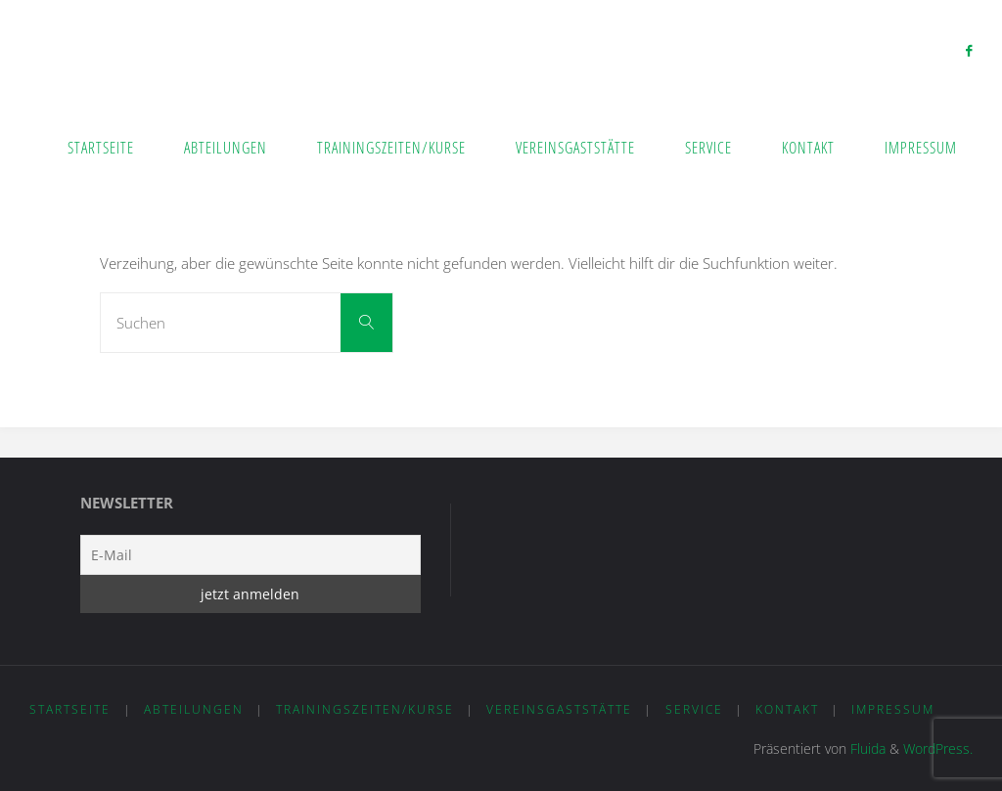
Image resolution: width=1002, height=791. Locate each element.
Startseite (70, 709)
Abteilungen (194, 709)
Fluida (866, 748)
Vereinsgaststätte (559, 709)
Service (694, 709)
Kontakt (787, 709)
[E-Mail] (251, 555)
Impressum (892, 709)
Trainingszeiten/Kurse (365, 709)
